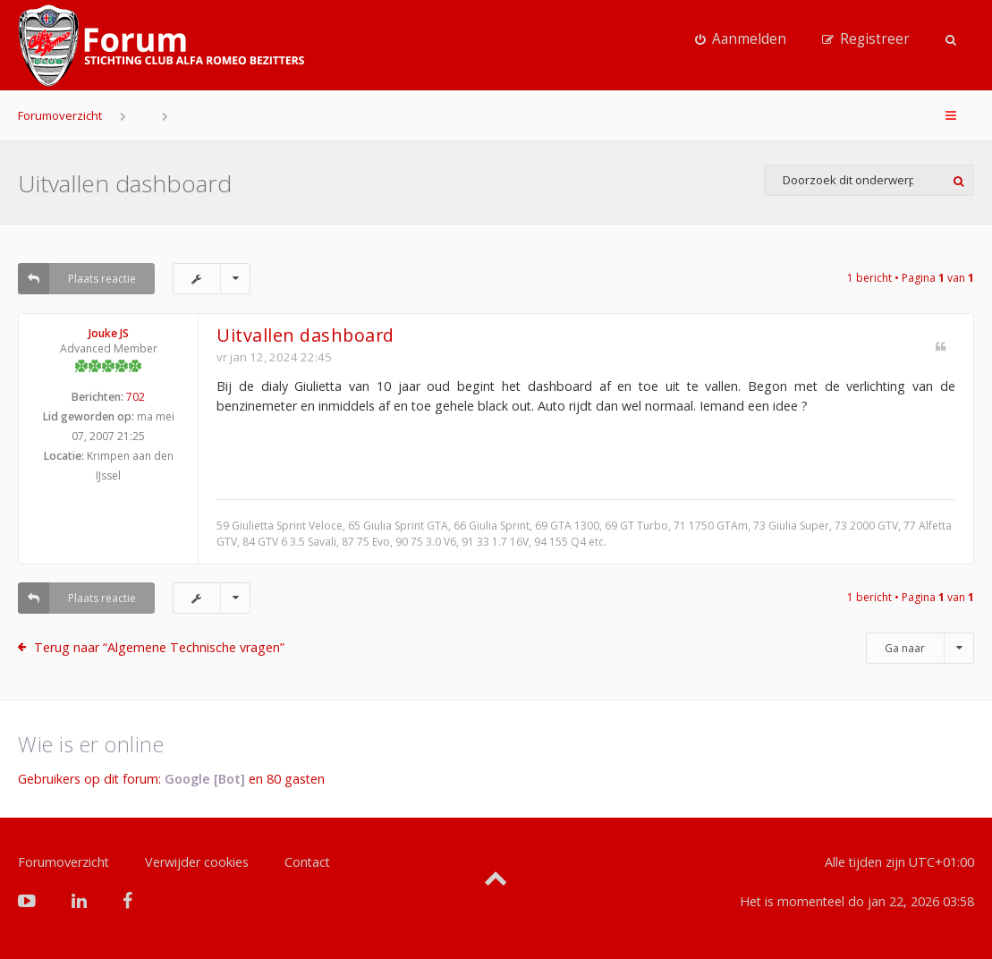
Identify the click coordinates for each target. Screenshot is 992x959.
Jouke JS (109, 333)
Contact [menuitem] (307, 861)
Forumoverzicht (60, 115)
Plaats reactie (77, 278)
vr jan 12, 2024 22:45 (274, 357)
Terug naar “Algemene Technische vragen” (159, 647)
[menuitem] (740, 39)
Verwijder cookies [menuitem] (197, 861)
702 (135, 396)
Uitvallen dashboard (125, 183)
